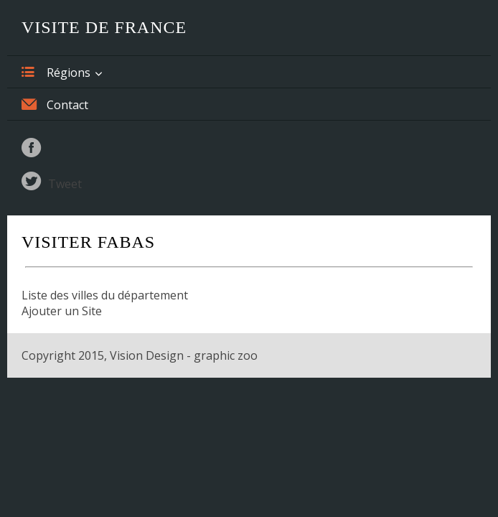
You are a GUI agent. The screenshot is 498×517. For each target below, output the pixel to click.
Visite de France (104, 27)
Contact (55, 104)
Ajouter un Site (62, 311)
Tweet (65, 184)
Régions (56, 71)
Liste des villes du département (105, 295)
